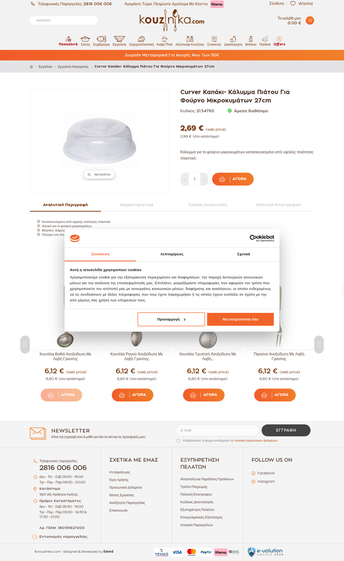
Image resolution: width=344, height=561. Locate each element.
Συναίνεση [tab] (100, 254)
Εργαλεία (119, 41)
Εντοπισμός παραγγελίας (63, 537)
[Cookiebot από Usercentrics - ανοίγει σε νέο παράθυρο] (253, 238)
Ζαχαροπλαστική (141, 41)
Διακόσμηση (233, 41)
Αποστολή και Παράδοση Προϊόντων (207, 479)
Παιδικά (264, 41)
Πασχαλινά (68, 41)
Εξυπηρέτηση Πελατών (197, 509)
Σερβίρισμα (101, 41)
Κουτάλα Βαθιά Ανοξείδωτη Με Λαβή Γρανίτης (65, 356)
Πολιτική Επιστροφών (196, 494)
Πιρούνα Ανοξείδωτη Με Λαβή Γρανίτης (279, 356)
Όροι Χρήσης (119, 479)
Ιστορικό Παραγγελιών (196, 525)
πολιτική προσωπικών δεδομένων (256, 440)
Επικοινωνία (118, 510)
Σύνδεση (276, 3)
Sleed (108, 551)
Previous (25, 344)
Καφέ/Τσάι (164, 41)
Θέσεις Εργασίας (121, 495)
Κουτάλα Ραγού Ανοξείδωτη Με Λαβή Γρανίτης (136, 356)
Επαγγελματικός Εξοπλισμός (201, 517)
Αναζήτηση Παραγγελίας (127, 502)
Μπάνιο (250, 41)
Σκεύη (85, 41)
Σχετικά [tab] (243, 254)
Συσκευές (214, 41)
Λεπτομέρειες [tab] (172, 254)
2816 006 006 (97, 4)
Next (319, 344)
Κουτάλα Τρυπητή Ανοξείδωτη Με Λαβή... (207, 356)
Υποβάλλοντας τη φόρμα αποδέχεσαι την (230, 440)
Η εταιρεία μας (119, 472)
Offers (279, 41)
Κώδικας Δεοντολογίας (196, 502)
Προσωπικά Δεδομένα (125, 487)
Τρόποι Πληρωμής (194, 486)
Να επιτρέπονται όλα (240, 319)
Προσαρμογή (171, 319)
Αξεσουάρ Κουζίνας (190, 41)
